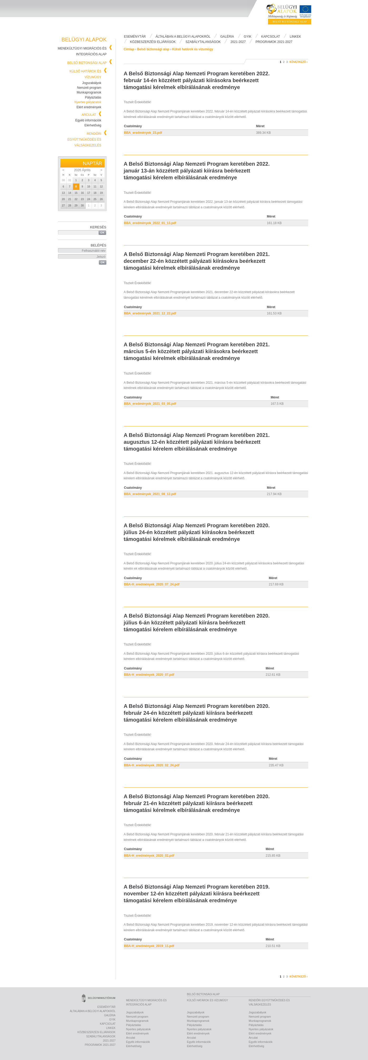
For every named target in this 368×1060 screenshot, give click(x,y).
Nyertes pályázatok (87, 102)
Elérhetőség (92, 125)
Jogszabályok (91, 83)
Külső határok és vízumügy (192, 49)
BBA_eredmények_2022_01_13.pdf (150, 223)
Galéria (227, 36)
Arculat (88, 115)
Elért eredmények (88, 107)
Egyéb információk (88, 120)
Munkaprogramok (89, 92)
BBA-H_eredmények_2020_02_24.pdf (152, 765)
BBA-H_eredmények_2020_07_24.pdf (152, 584)
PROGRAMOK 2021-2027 (274, 42)
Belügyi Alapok (292, 16)
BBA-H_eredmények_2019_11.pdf (149, 946)
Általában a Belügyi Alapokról (183, 36)
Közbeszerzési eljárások (153, 42)
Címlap (129, 49)
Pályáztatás (93, 97)
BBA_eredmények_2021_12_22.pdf (150, 313)
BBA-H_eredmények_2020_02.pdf (149, 855)
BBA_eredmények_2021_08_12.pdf (150, 494)
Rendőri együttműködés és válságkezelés (84, 139)
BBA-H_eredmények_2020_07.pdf (149, 675)
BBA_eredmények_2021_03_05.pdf (150, 404)
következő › (298, 62)
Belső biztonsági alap (86, 63)
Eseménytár (135, 36)
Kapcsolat (270, 36)
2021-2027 (238, 42)
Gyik (248, 36)
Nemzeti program (89, 88)
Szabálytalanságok (203, 42)
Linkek (295, 36)
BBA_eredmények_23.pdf (143, 133)
